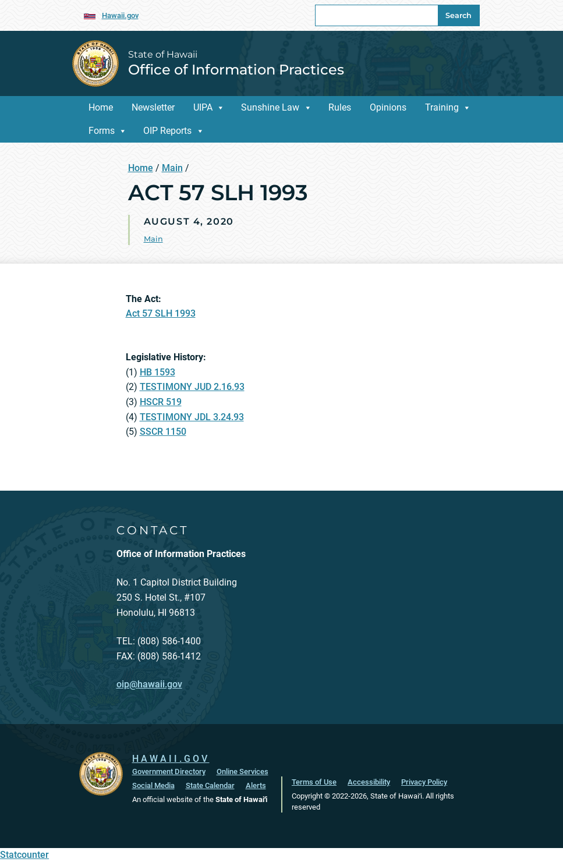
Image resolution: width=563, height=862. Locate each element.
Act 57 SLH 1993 (161, 313)
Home (100, 107)
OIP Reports (167, 130)
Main (172, 167)
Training (442, 107)
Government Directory (169, 771)
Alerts (256, 785)
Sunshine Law (270, 107)
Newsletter (153, 107)
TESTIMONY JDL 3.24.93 (192, 417)
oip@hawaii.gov (149, 684)
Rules (339, 107)
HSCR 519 (161, 401)
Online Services (242, 771)
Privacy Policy (424, 782)
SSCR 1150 (163, 431)
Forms (101, 130)
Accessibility (369, 782)
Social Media (153, 785)
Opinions (388, 107)
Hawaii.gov (120, 15)
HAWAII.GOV (171, 758)
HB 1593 (157, 372)
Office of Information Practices (236, 69)
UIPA (203, 107)
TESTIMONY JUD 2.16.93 (192, 386)
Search (458, 15)
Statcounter (24, 854)
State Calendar (210, 785)
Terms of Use (314, 782)
